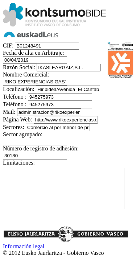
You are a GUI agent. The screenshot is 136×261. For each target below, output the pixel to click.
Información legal (23, 246)
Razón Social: (19, 67)
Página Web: (17, 119)
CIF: (8, 45)
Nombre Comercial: (26, 74)
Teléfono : (14, 97)
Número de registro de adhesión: (41, 148)
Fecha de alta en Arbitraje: (33, 53)
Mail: (9, 112)
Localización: (18, 89)
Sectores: (13, 127)
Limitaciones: (19, 163)
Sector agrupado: (22, 134)
